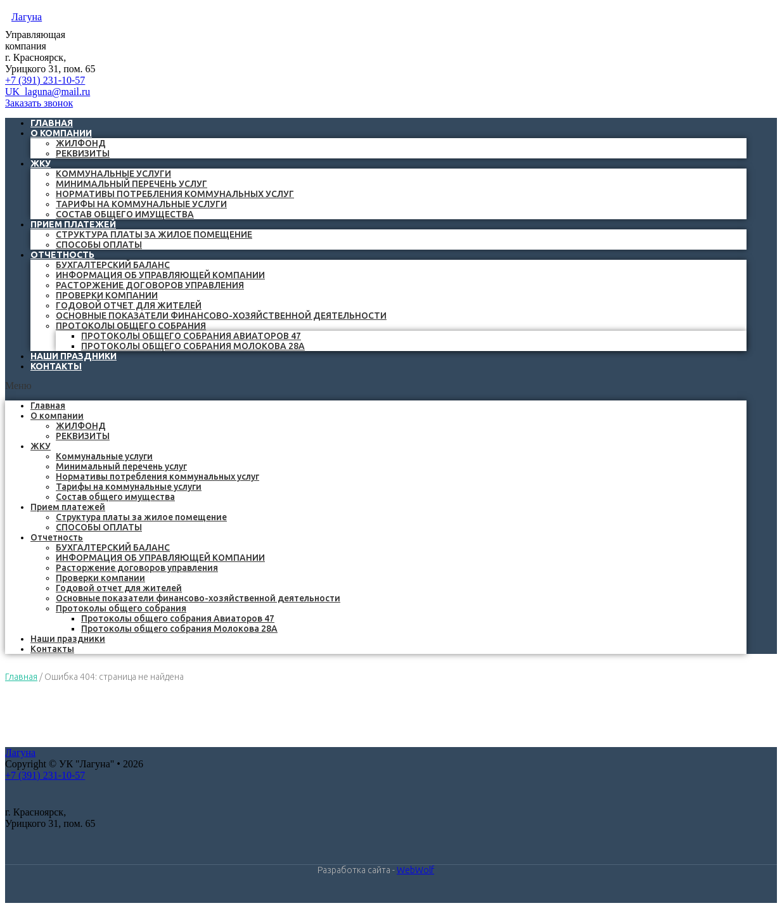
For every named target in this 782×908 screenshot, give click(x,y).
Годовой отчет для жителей (129, 305)
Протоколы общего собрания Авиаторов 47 (191, 336)
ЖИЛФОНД (81, 143)
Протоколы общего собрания (131, 326)
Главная (47, 405)
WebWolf (415, 870)
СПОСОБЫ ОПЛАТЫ (99, 245)
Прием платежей (73, 224)
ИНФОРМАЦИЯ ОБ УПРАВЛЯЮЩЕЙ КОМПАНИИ (160, 275)
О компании (61, 133)
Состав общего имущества (125, 214)
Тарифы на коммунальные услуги (141, 204)
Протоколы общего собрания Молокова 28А (193, 346)
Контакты (56, 366)
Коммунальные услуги (113, 174)
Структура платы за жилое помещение (154, 234)
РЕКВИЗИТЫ (83, 153)
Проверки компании (107, 295)
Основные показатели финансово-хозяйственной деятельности (221, 315)
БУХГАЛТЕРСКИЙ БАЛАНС (113, 265)
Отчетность (62, 255)
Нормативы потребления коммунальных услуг (175, 194)
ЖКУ (40, 163)
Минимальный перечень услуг (131, 184)
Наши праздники (67, 639)
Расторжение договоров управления (150, 285)
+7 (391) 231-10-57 (45, 80)
